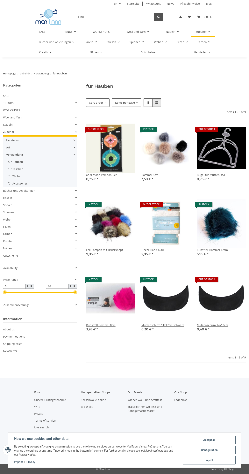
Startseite (133, 3)
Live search (41, 427)
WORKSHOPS (11, 110)
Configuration (209, 450)
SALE (6, 96)
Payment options (14, 336)
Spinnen (8, 212)
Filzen (7, 227)
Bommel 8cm (149, 175)
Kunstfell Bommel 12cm (212, 250)
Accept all (209, 439)
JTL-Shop (228, 469)
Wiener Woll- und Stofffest (145, 400)
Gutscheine (10, 255)
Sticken (7, 205)
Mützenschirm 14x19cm (212, 325)
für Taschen (15, 169)
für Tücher (15, 176)
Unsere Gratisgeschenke (50, 400)
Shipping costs (12, 344)
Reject (209, 460)
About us (9, 329)
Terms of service (45, 420)
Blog (209, 3)
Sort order (96, 102)
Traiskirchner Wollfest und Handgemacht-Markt (145, 409)
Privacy (30, 461)
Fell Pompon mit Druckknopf (104, 250)
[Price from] (14, 286)
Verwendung (14, 154)
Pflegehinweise (190, 3)
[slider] (5, 292)
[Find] (114, 17)
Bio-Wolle (87, 407)
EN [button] (115, 3)
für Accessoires (18, 183)
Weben (7, 219)
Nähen (7, 248)
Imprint (18, 461)
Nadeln (8, 124)
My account (153, 3)
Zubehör (8, 132)
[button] (180, 17)
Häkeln (7, 198)
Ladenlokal (181, 400)
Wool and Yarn (12, 117)
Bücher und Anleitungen (19, 190)
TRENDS (8, 103)
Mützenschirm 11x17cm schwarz (162, 325)
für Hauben (15, 162)
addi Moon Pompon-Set (101, 175)
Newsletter (10, 351)
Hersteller (12, 140)
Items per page (125, 102)
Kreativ (7, 241)
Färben (7, 234)
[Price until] (57, 286)
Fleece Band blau (152, 250)
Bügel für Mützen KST (211, 175)
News (170, 3)
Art (8, 147)
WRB (37, 407)
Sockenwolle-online (93, 400)
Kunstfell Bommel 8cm (101, 325)
